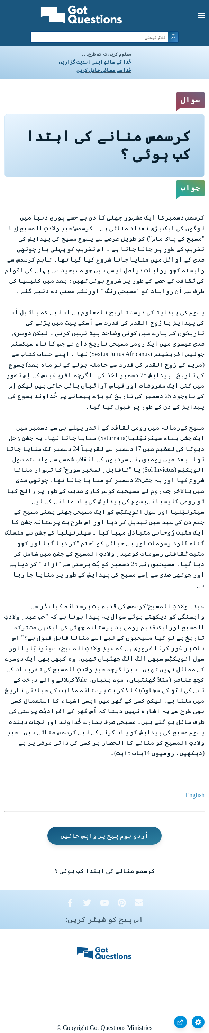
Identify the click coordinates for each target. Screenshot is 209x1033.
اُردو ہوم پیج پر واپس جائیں (104, 835)
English (195, 795)
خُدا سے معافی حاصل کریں (103, 70)
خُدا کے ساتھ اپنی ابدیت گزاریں (95, 62)
